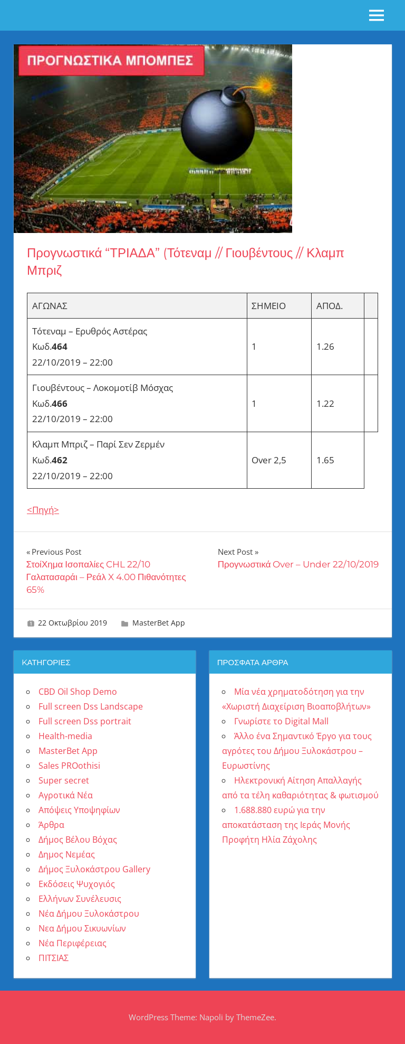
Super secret (63, 780)
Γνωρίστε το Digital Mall (281, 721)
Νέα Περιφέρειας (72, 943)
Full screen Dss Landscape (90, 706)
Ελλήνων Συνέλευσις (79, 899)
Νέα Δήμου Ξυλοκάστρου (88, 913)
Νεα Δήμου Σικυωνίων (82, 928)
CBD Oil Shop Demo (77, 691)
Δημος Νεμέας (66, 854)
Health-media (65, 736)
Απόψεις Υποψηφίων (79, 810)
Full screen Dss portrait (84, 721)
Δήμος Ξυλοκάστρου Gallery (94, 869)
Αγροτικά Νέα (65, 795)
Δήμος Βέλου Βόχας (77, 839)
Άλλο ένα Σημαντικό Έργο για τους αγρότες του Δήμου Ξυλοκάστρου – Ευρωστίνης (297, 750)
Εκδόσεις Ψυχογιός (76, 884)
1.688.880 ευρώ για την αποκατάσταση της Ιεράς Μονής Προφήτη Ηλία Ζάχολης (286, 824)
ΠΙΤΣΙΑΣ (53, 958)
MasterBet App (158, 623)
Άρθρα (51, 825)
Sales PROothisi (69, 765)
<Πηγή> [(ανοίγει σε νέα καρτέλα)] (43, 510)
